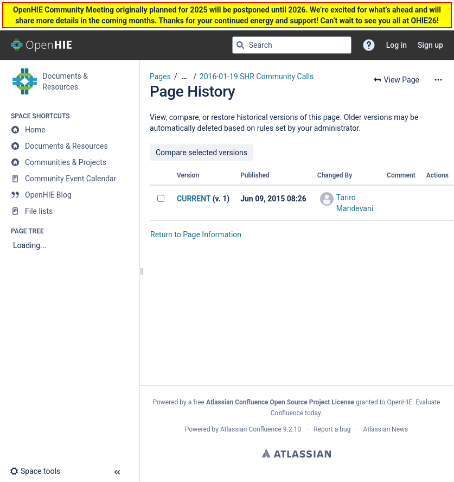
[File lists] (69, 211)
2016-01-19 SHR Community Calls (257, 76)
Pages (160, 76)
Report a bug (332, 429)
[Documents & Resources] (69, 146)
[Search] (240, 45)
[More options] (438, 80)
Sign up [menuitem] (430, 45)
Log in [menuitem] (396, 45)
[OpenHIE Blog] (69, 195)
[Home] (69, 130)
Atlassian (296, 453)
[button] (369, 45)
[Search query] (291, 45)
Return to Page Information (195, 234)
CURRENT (193, 198)
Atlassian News (385, 429)
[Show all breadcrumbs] (184, 76)
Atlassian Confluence (251, 429)
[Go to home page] (41, 45)
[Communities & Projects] (69, 162)
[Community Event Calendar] (69, 178)
